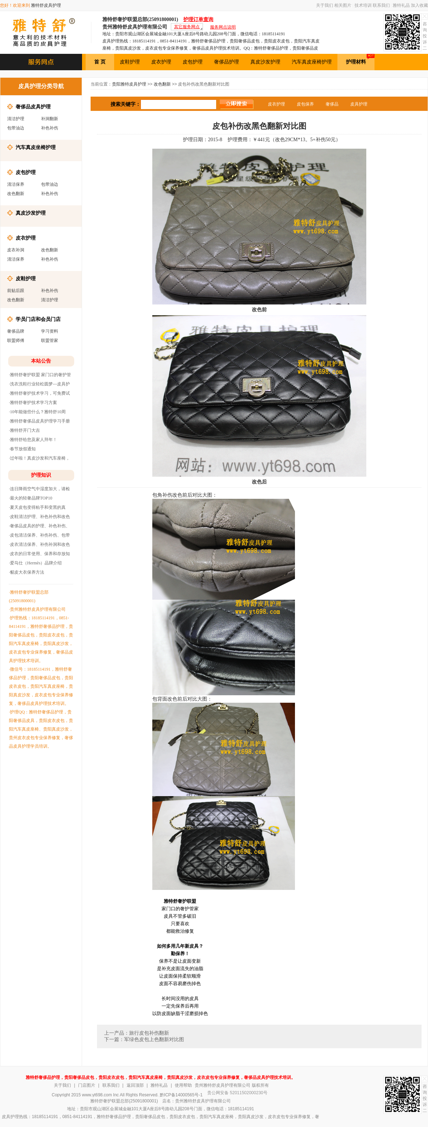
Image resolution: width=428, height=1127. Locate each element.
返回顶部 (135, 1085)
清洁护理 (15, 118)
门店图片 (86, 1085)
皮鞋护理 (130, 62)
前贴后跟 (15, 290)
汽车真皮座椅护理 (312, 62)
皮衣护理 (161, 62)
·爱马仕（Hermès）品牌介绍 (35, 562)
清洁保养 (15, 184)
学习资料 (49, 331)
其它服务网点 (187, 26)
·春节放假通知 (22, 448)
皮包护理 (193, 62)
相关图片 (342, 5)
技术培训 (363, 5)
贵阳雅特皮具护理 (129, 84)
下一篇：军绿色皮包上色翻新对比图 (144, 1039)
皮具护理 (358, 104)
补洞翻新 (49, 118)
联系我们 (381, 5)
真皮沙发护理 (265, 62)
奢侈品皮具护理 (33, 106)
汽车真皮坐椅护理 (36, 147)
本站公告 (41, 361)
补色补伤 (49, 127)
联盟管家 (49, 340)
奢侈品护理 (226, 62)
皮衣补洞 (15, 249)
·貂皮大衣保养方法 (26, 572)
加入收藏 (419, 5)
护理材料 (360, 59)
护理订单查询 (198, 19)
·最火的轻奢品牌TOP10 (30, 498)
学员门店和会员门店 (38, 319)
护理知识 (41, 475)
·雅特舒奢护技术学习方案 (33, 402)
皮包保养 (305, 104)
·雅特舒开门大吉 (24, 430)
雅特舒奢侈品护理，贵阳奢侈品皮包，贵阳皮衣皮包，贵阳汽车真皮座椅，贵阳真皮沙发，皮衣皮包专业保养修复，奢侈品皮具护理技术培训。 (160, 1077)
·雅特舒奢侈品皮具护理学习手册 (39, 421)
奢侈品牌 (15, 331)
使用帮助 (183, 1085)
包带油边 (15, 127)
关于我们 (324, 5)
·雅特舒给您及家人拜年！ (33, 439)
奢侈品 (332, 104)
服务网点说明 (223, 27)
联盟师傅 (15, 340)
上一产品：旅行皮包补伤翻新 (136, 1033)
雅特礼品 (401, 5)
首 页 (100, 62)
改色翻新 (15, 193)
